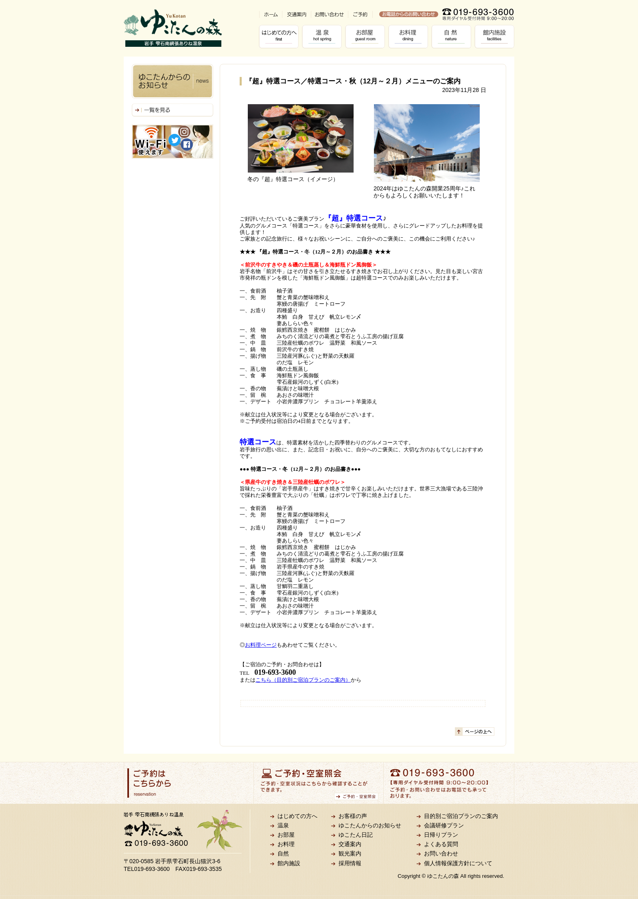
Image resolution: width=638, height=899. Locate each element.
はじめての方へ (280, 36)
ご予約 (360, 14)
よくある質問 (441, 844)
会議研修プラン (444, 825)
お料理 (409, 36)
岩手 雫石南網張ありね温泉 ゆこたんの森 (173, 28)
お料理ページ (261, 645)
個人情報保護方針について (458, 863)
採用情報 (350, 863)
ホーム (270, 14)
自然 (452, 36)
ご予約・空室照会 (318, 783)
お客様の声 (353, 816)
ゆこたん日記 (356, 834)
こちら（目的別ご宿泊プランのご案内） (303, 680)
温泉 (323, 36)
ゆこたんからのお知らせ (370, 825)
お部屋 (366, 36)
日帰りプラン (441, 834)
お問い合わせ (329, 14)
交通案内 (296, 14)
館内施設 (496, 36)
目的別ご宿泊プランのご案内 (461, 816)
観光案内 (350, 853)
